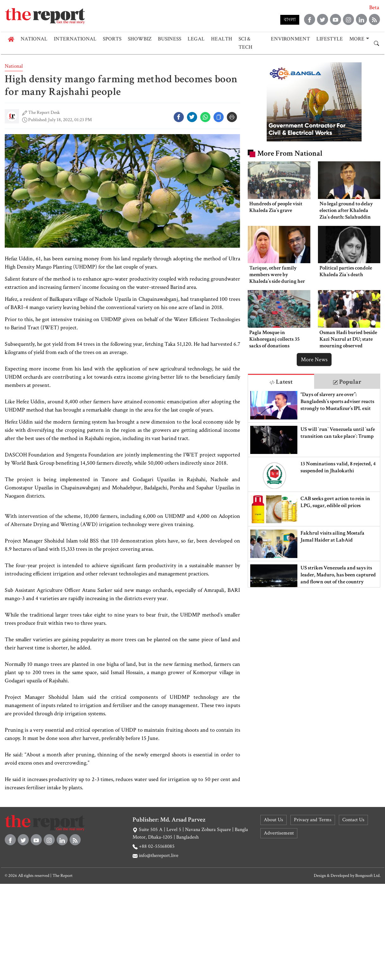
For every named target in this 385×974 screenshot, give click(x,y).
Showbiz (140, 38)
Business (169, 38)
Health (221, 38)
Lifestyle (329, 38)
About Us (273, 819)
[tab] (281, 381)
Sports (112, 38)
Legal (196, 38)
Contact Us (353, 819)
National (34, 38)
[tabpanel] (314, 488)
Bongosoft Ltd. (368, 875)
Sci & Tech (245, 43)
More (356, 38)
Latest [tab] (281, 382)
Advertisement (279, 833)
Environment (290, 38)
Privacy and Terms (313, 819)
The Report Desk (44, 112)
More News (314, 359)
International (75, 38)
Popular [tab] (347, 382)
